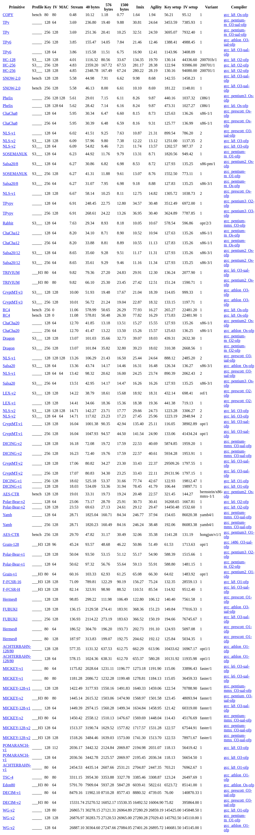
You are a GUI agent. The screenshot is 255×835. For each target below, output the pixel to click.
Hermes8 (10, 599)
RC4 (6, 310)
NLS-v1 (9, 133)
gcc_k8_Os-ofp (236, 15)
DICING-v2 (12, 443)
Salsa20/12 (11, 253)
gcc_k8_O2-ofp (236, 60)
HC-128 (9, 60)
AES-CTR (11, 494)
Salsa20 (9, 366)
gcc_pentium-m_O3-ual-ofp (235, 22)
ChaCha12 (11, 233)
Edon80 (9, 785)
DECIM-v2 (12, 802)
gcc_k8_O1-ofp (236, 481)
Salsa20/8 (10, 164)
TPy (6, 22)
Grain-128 (11, 544)
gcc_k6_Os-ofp (236, 106)
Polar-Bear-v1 (14, 554)
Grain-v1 (10, 574)
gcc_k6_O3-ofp (236, 411)
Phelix (8, 98)
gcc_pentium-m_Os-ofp (235, 183)
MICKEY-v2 (13, 698)
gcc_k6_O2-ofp (236, 502)
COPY (8, 15)
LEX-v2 (9, 393)
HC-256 (9, 65)
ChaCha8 (10, 113)
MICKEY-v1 (13, 668)
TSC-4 (8, 777)
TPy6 (7, 42)
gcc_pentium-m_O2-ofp (235, 338)
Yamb (7, 515)
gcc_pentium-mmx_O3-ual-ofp (238, 443)
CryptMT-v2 (12, 463)
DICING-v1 (12, 481)
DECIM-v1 (12, 793)
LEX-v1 (9, 403)
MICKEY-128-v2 (16, 728)
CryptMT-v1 (12, 424)
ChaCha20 (11, 323)
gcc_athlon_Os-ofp (239, 331)
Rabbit (8, 223)
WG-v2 (9, 810)
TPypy (8, 203)
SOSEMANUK (15, 154)
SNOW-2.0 (12, 78)
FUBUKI (10, 609)
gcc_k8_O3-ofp (236, 141)
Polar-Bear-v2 (14, 502)
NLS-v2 (9, 141)
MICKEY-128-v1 (16, 688)
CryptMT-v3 (12, 292)
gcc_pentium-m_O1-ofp (235, 154)
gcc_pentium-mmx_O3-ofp (235, 223)
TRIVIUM (11, 272)
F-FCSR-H (11, 589)
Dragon (9, 338)
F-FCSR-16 (12, 582)
